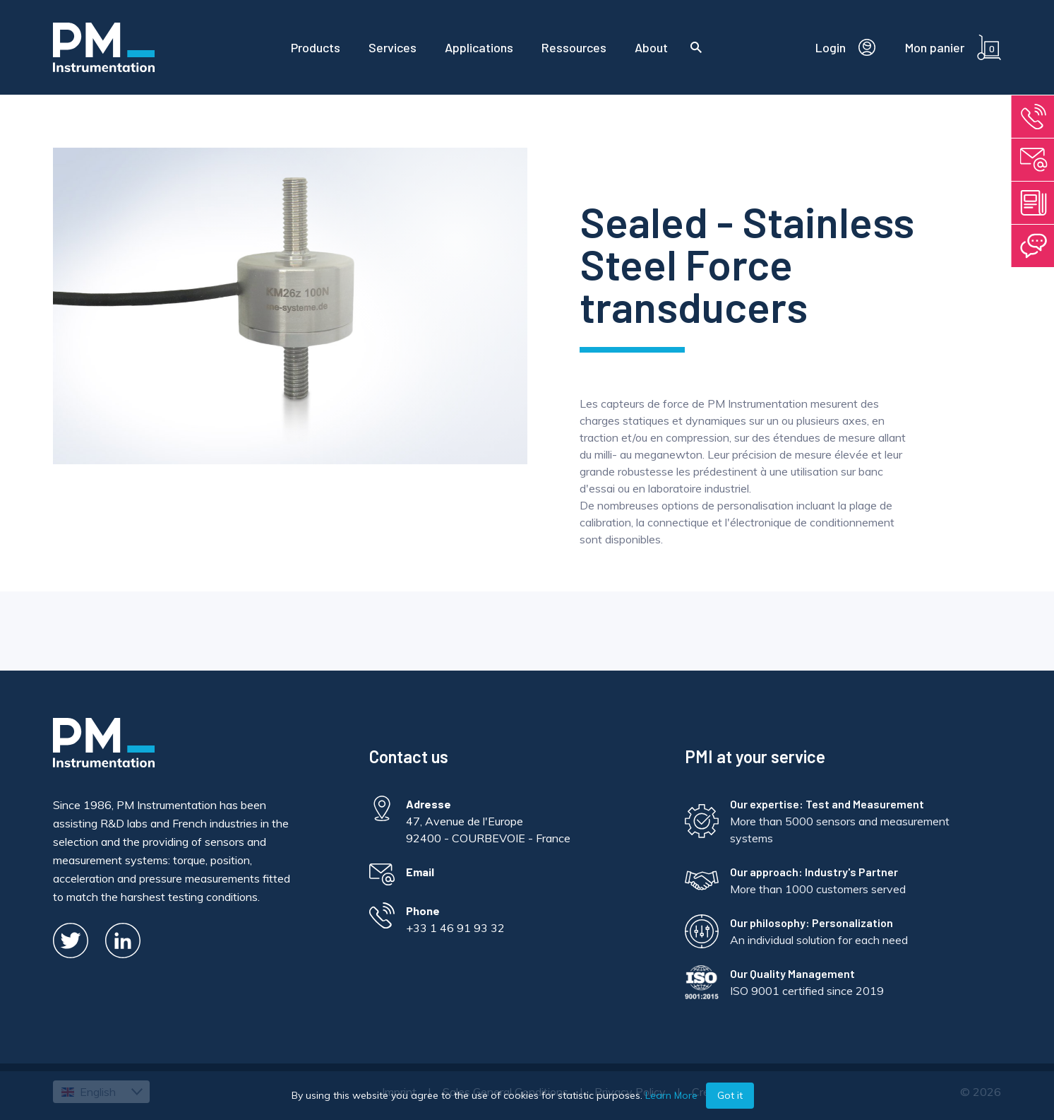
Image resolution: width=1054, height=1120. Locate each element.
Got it (730, 1095)
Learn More (671, 1095)
